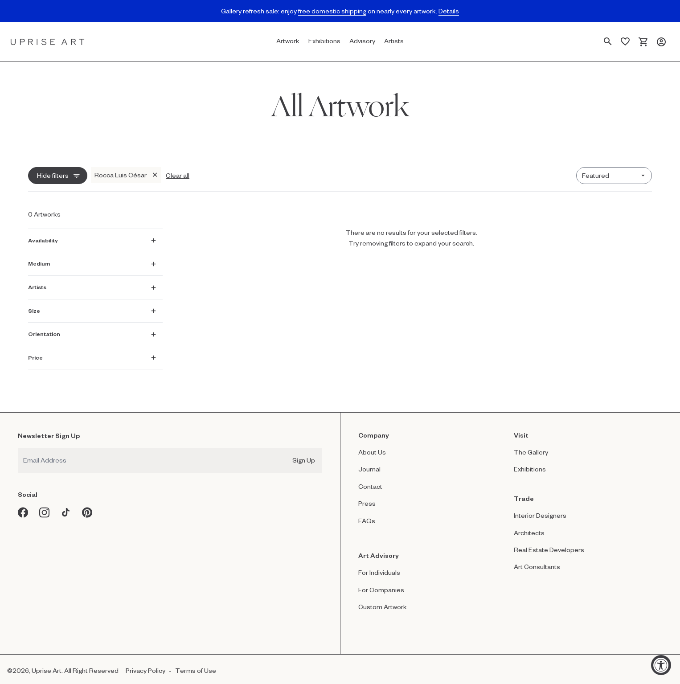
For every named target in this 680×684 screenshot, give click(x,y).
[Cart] (643, 41)
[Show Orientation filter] (92, 331)
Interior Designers (540, 509)
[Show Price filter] (92, 354)
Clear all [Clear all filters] (177, 175)
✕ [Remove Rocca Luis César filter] (155, 175)
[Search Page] (608, 41)
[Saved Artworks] (625, 41)
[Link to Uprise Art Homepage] (47, 41)
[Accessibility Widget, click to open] (661, 665)
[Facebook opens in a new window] (23, 506)
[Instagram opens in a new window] (44, 506)
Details (448, 11)
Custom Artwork (382, 600)
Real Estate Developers (549, 543)
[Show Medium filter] (92, 260)
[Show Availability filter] (92, 237)
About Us (372, 446)
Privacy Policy (145, 664)
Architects (529, 526)
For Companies (381, 583)
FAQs (366, 514)
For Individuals (379, 566)
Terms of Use (195, 664)
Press (367, 497)
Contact (370, 480)
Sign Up (303, 454)
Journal (369, 463)
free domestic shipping (332, 11)
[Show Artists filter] (92, 284)
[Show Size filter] (92, 307)
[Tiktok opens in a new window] (66, 506)
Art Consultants (537, 561)
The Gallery (531, 446)
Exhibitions (530, 463)
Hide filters (53, 175)
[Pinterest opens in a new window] (87, 506)
